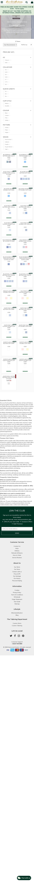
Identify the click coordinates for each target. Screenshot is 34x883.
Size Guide (17, 601)
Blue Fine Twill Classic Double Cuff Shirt (9, 223)
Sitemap (17, 604)
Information (17, 586)
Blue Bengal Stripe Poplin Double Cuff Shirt (25, 155)
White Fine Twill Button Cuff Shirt (8, 308)
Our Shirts (17, 567)
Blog (17, 615)
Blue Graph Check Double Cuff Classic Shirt (25, 241)
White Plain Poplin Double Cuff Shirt (25, 343)
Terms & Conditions (17, 595)
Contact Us (17, 546)
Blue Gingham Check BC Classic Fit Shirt (9, 240)
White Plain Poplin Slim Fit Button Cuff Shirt (9, 360)
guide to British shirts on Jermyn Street (20, 434)
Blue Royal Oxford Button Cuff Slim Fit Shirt (25, 275)
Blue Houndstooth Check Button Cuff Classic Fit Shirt (9, 258)
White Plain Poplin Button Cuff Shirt (9, 343)
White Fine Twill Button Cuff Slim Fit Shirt (25, 309)
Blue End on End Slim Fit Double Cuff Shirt (25, 189)
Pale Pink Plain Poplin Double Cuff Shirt (25, 292)
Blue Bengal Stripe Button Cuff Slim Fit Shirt (9, 155)
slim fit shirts (10, 454)
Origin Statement (17, 599)
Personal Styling (17, 580)
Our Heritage (17, 576)
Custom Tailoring (17, 625)
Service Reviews (17, 557)
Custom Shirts (17, 623)
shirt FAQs (15, 435)
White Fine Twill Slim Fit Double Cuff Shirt (25, 326)
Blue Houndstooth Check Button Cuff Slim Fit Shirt (25, 258)
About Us (17, 563)
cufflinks (30, 473)
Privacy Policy (17, 592)
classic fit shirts (11, 452)
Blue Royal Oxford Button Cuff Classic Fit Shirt (9, 275)
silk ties (24, 473)
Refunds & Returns (17, 553)
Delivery (17, 551)
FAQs (17, 548)
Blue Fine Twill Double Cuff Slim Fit (25, 223)
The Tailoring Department (17, 619)
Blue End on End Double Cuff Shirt (8, 189)
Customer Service (17, 542)
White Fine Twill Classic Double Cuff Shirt (9, 326)
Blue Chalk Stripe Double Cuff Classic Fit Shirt (9, 172)
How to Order (17, 555)
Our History (17, 578)
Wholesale (17, 597)
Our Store (17, 569)
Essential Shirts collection (14, 403)
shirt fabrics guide (5, 435)
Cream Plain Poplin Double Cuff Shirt (9, 291)
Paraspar (20, 652)
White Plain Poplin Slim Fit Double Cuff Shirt (25, 360)
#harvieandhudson (17, 613)
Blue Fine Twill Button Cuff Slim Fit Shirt (25, 206)
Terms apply (19, 8)
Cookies (17, 590)
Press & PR (17, 574)
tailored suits (17, 473)
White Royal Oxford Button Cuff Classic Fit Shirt (9, 377)
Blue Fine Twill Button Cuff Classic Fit (9, 206)
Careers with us (17, 571)
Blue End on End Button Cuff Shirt (25, 172)
